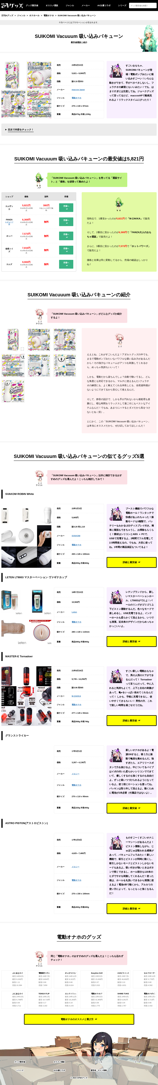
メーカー (86, 5)
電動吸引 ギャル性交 (47, 973)
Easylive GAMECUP (100, 973)
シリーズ (122, 5)
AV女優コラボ (103, 5)
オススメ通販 (52, 5)
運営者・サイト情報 (99, 1070)
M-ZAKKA (76, 696)
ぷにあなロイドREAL (21, 973)
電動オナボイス (150, 994)
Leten (74, 612)
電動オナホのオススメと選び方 (77, 1019)
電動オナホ (76, 98)
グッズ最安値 (32, 5)
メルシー (75, 774)
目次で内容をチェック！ (21, 129)
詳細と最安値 (130, 562)
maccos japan (78, 90)
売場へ (66, 206)
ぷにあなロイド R (19, 994)
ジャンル (70, 5)
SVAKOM (76, 536)
